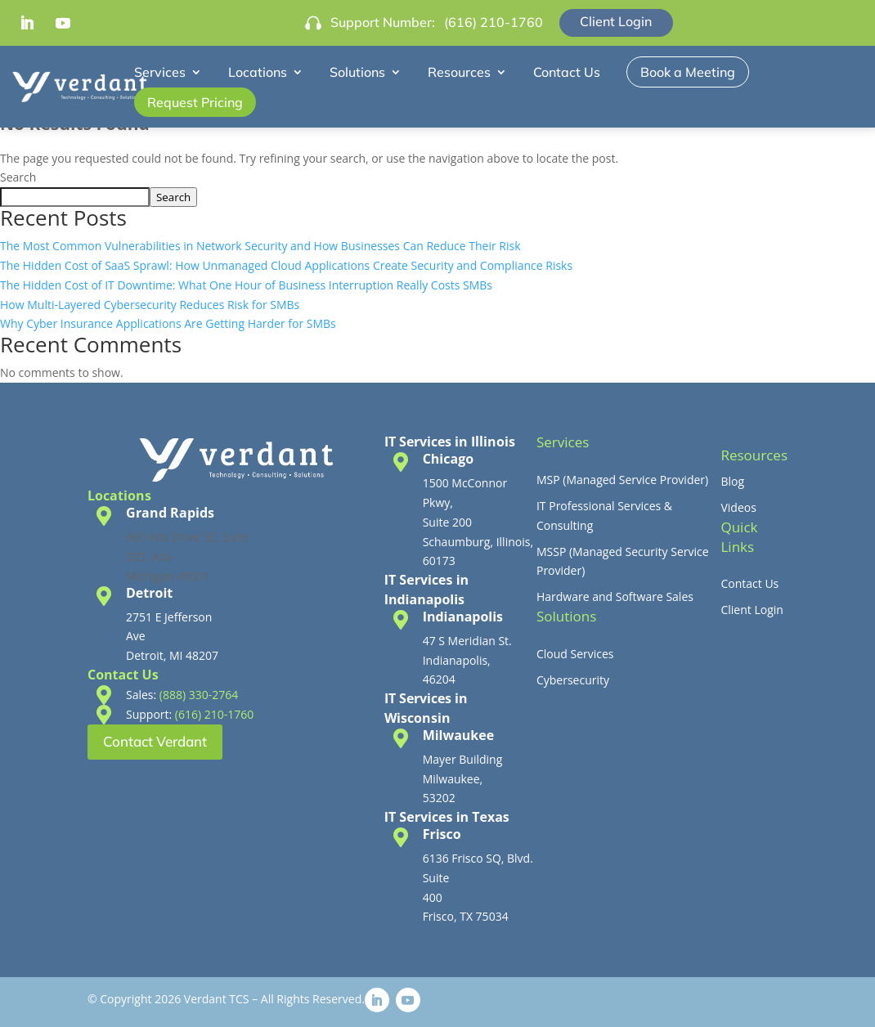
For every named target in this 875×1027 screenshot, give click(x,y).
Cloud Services (575, 653)
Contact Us (566, 72)
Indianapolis (463, 617)
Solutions (357, 72)
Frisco (442, 834)
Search (18, 177)
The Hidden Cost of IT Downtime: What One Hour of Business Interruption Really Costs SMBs (246, 285)
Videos (738, 507)
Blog (732, 481)
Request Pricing (195, 102)
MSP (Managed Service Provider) (622, 479)
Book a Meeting (687, 72)
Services (160, 72)
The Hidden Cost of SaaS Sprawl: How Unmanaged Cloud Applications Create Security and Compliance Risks (286, 265)
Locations (257, 72)
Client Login (616, 21)
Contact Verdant (155, 741)
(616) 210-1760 (493, 22)
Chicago (448, 459)
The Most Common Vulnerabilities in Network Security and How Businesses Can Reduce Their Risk (260, 245)
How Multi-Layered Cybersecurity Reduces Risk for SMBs (149, 304)
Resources (459, 72)
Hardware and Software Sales (614, 596)
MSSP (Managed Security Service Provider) (622, 561)
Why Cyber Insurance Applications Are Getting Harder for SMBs (168, 323)
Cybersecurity (572, 680)
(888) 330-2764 (198, 694)
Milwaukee (459, 735)
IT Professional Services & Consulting (604, 515)
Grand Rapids (170, 513)
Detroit (149, 593)
